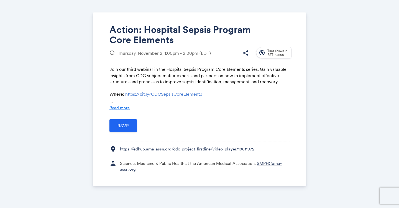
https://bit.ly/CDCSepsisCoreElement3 (163, 94)
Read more (119, 107)
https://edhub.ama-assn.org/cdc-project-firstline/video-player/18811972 (187, 149)
